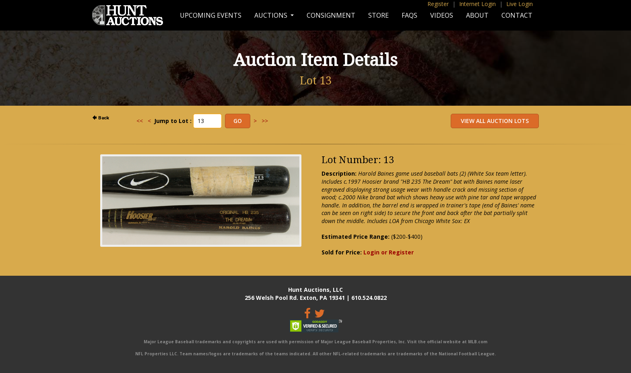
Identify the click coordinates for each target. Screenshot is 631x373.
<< (139, 121)
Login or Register (388, 252)
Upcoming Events (210, 15)
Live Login (519, 4)
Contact (516, 15)
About (477, 15)
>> (265, 121)
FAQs (409, 15)
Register (438, 4)
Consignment (331, 15)
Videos (441, 15)
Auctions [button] (271, 15)
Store (378, 15)
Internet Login (477, 4)
